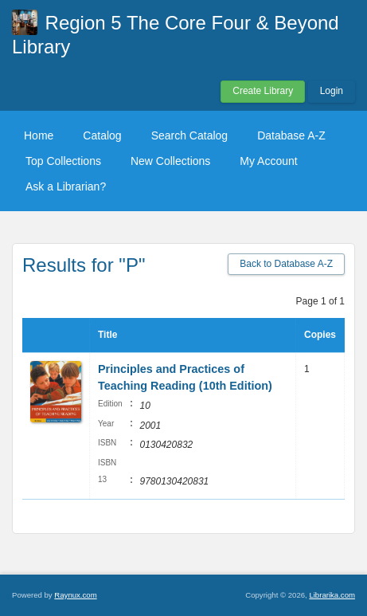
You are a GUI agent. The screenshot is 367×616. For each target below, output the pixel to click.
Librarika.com (332, 594)
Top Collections (63, 161)
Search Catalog (189, 135)
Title (107, 334)
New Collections (170, 161)
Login (331, 90)
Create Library (262, 90)
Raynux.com (75, 594)
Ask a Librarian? (65, 186)
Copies (320, 334)
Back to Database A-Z (286, 263)
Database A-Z (291, 135)
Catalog (102, 135)
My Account (268, 161)
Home (38, 135)
